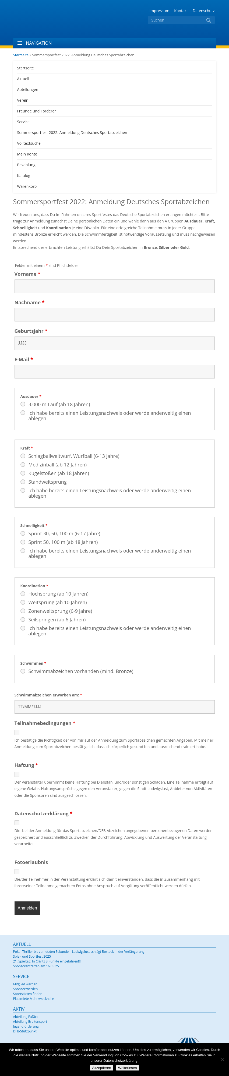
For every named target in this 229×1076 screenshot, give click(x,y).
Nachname (30, 302)
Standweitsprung (48, 481)
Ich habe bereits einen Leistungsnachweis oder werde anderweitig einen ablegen (110, 415)
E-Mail (24, 359)
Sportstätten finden (28, 994)
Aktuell (23, 78)
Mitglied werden (25, 984)
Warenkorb (27, 186)
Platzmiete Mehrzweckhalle (33, 998)
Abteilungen (27, 89)
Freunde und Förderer (36, 111)
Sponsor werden (25, 989)
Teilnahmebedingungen (45, 723)
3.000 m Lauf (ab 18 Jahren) (59, 404)
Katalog (23, 175)
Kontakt (181, 10)
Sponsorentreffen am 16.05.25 (36, 966)
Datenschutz (203, 10)
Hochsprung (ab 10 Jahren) (59, 593)
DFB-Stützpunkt (25, 1031)
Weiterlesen (127, 1068)
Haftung (26, 765)
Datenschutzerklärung (44, 814)
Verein (23, 100)
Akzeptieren (101, 1068)
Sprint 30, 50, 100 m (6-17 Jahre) (64, 533)
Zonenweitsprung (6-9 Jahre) (60, 611)
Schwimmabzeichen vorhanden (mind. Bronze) (81, 671)
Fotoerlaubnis (31, 862)
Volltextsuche (29, 143)
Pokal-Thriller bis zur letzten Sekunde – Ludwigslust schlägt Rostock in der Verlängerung (79, 951)
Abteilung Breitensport (30, 1021)
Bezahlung (26, 164)
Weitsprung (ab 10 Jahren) (58, 602)
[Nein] (222, 1059)
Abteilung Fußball (26, 1016)
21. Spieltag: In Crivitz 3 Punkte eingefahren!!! (47, 961)
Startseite (21, 54)
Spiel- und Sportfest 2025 (32, 956)
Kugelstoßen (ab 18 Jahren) (59, 473)
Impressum (159, 10)
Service (23, 121)
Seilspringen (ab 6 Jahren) (57, 619)
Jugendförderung (26, 1026)
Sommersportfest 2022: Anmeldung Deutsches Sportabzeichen (72, 132)
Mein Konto (27, 154)
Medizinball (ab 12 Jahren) (58, 464)
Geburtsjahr (31, 331)
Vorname (28, 274)
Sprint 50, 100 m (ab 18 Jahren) (63, 542)
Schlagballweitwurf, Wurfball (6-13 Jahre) (74, 456)
